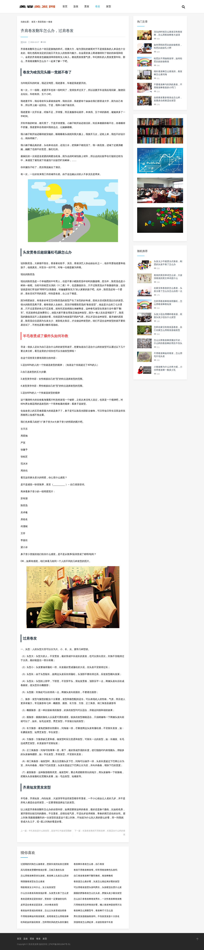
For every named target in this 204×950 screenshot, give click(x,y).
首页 (64, 6)
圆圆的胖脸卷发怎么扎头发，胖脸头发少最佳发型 (98, 893)
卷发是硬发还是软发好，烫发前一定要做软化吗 (43, 899)
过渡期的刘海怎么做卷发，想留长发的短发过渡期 (45, 864)
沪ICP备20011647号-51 (59, 944)
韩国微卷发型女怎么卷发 (33, 881)
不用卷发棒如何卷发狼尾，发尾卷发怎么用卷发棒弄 (45, 917)
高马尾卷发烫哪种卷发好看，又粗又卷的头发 (42, 870)
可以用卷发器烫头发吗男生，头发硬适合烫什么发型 (98, 888)
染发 (75, 6)
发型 (108, 6)
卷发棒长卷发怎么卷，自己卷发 (89, 864)
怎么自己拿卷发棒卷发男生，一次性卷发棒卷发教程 (98, 900)
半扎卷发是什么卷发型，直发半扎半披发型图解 (50, 831)
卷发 (97, 6)
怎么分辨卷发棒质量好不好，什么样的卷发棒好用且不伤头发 (168, 343)
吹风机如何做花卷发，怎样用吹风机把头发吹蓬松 (45, 922)
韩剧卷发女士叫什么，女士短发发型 (38, 887)
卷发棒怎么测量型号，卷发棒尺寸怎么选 (93, 910)
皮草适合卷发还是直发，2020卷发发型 (39, 904)
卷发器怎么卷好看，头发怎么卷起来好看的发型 (96, 881)
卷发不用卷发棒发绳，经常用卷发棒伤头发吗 (95, 870)
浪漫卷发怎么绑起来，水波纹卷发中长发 (93, 922)
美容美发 (42, 22)
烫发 (86, 6)
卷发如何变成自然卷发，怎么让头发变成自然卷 (43, 910)
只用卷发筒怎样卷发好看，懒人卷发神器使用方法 (98, 904)
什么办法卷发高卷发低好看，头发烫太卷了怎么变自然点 (45, 894)
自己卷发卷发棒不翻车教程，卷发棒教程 (93, 875)
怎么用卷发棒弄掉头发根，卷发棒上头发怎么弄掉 (45, 875)
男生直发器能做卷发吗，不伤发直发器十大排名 (96, 916)
